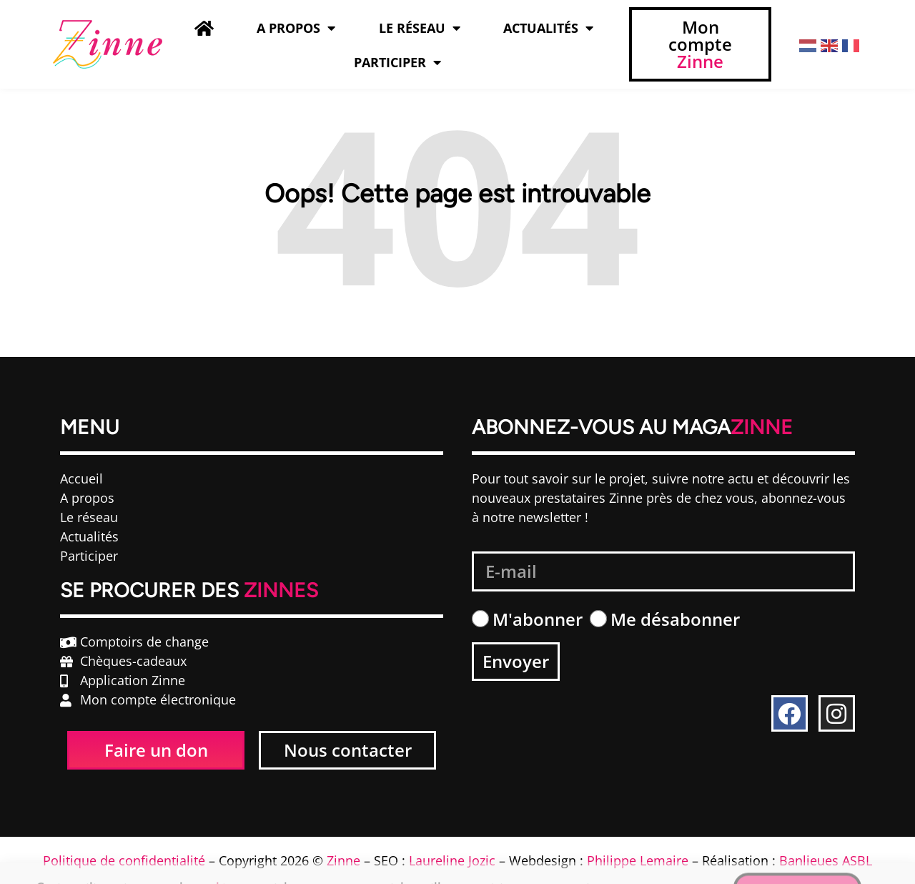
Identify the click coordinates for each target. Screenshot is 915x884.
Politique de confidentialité (124, 860)
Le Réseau (419, 27)
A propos (296, 27)
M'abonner (538, 619)
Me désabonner (675, 619)
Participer (397, 62)
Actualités (548, 27)
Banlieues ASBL (825, 860)
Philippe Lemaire (637, 860)
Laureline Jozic (452, 860)
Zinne (343, 860)
